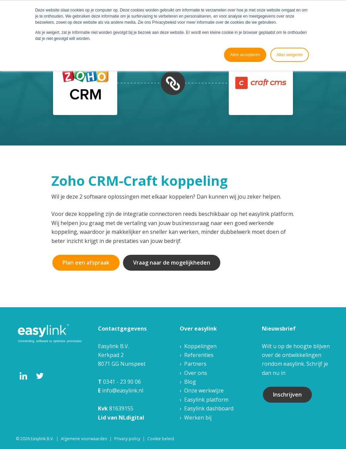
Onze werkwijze (204, 390)
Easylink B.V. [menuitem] (42, 439)
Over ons (195, 373)
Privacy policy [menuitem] (127, 439)
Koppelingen (200, 346)
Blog (190, 381)
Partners (195, 363)
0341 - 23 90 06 (122, 381)
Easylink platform (206, 399)
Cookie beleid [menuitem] (160, 439)
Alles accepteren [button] (245, 54)
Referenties (199, 355)
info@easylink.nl (122, 390)
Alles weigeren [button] (289, 54)
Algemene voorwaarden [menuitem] (84, 439)
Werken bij (198, 417)
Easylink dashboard (208, 408)
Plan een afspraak (86, 262)
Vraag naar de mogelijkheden (171, 262)
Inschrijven (287, 394)
